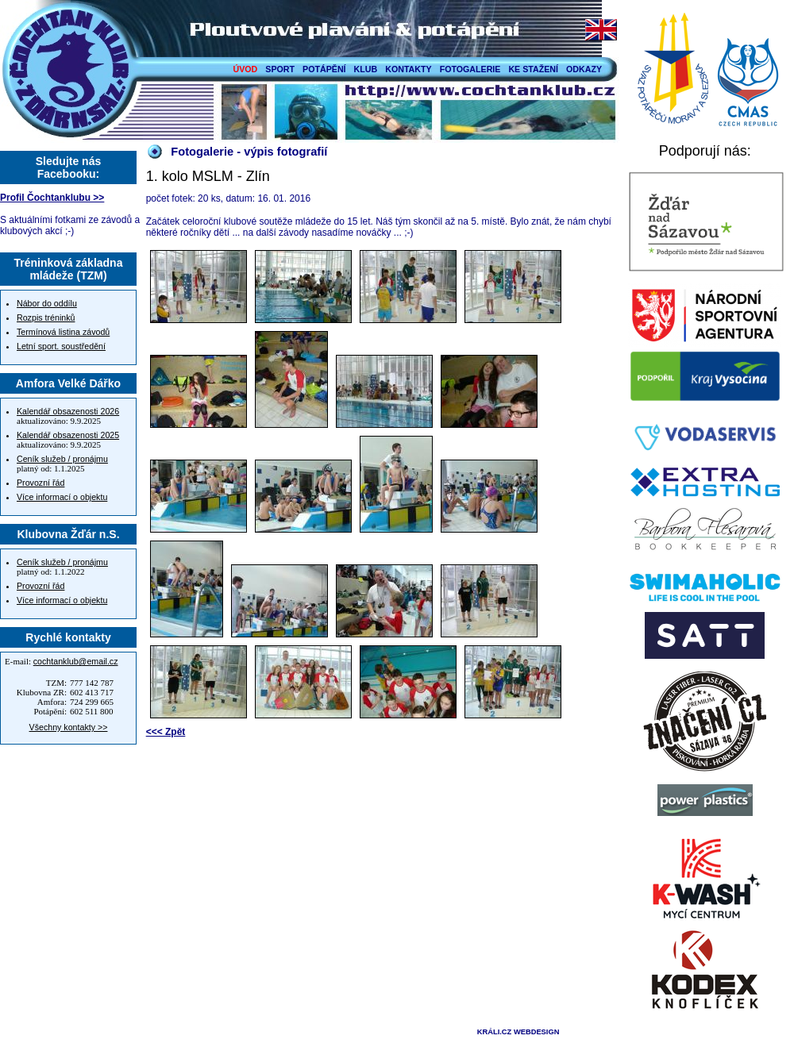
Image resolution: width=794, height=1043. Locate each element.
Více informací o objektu (62, 497)
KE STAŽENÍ (533, 69)
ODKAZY (584, 69)
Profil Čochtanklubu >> (52, 197)
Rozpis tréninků (46, 317)
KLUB (366, 69)
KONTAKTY (408, 69)
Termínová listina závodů (63, 332)
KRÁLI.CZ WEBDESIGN (518, 1032)
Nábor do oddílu (47, 303)
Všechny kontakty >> (68, 727)
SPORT (280, 69)
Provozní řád (40, 482)
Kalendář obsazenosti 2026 (68, 411)
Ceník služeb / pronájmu (62, 459)
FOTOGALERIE (470, 69)
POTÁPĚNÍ (324, 69)
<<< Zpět (166, 731)
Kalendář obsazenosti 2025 (68, 435)
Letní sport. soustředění (61, 346)
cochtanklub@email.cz (75, 661)
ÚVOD (245, 69)
